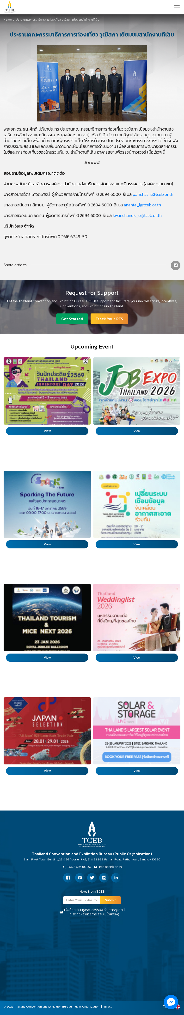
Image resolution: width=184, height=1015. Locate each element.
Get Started (72, 319)
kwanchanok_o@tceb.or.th (137, 215)
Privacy (107, 1006)
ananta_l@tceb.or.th (142, 205)
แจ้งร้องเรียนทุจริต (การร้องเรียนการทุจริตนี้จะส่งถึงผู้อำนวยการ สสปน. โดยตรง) (92, 912)
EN (165, 1006)
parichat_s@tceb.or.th (153, 194)
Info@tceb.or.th (108, 867)
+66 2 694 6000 (76, 867)
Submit (110, 900)
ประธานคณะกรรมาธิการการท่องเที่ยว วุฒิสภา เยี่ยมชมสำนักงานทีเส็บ (31, 19)
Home (8, 19)
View (47, 430)
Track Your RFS (109, 319)
